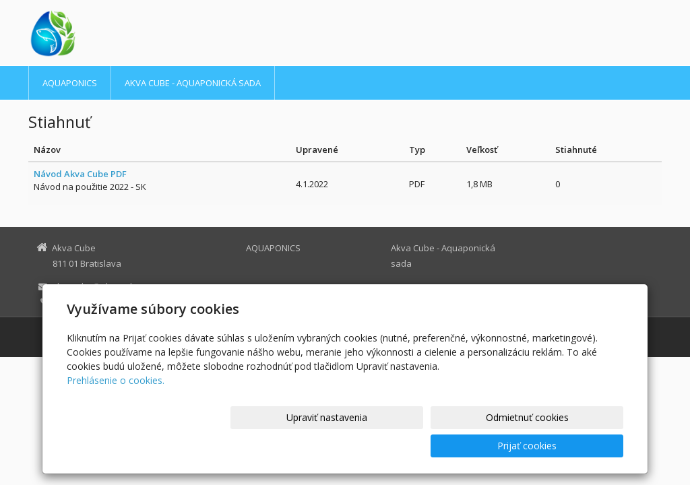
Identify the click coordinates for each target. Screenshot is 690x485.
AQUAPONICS (69, 83)
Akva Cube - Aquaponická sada (193, 83)
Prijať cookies (572, 445)
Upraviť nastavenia (351, 445)
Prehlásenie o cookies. (115, 408)
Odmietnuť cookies (461, 445)
